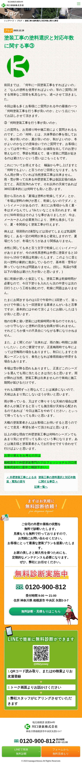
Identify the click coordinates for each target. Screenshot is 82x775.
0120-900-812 (41, 594)
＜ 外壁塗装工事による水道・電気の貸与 (21, 479)
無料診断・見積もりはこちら (41, 619)
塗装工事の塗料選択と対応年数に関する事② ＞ (57, 479)
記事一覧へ (41, 486)
